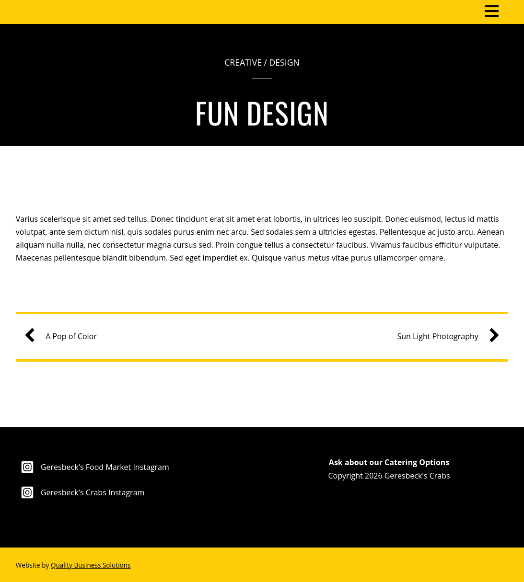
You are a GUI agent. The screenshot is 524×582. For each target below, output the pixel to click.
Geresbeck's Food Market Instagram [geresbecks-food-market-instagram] (92, 467)
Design (284, 62)
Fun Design (262, 112)
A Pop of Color (64, 336)
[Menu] (492, 10)
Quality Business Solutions (91, 565)
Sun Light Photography (444, 336)
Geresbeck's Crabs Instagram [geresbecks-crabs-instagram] (80, 492)
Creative (243, 62)
